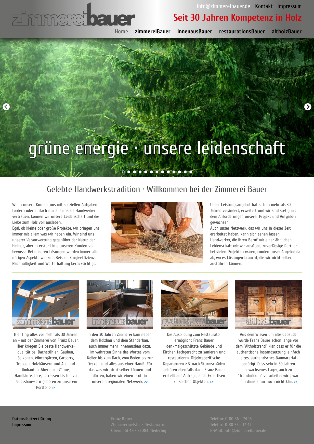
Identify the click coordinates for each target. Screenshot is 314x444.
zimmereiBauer (152, 31)
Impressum (289, 6)
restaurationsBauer (242, 31)
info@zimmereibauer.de (223, 6)
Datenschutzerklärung (31, 418)
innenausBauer (194, 31)
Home (121, 31)
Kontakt (264, 6)
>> (53, 387)
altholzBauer (287, 31)
